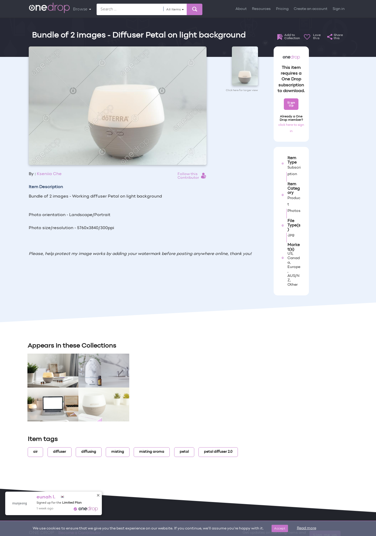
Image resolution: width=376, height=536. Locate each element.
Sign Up (291, 104)
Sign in (339, 9)
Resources (261, 9)
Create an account (310, 9)
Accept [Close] (279, 528)
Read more (306, 528)
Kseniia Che (49, 174)
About (241, 9)
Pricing (282, 9)
